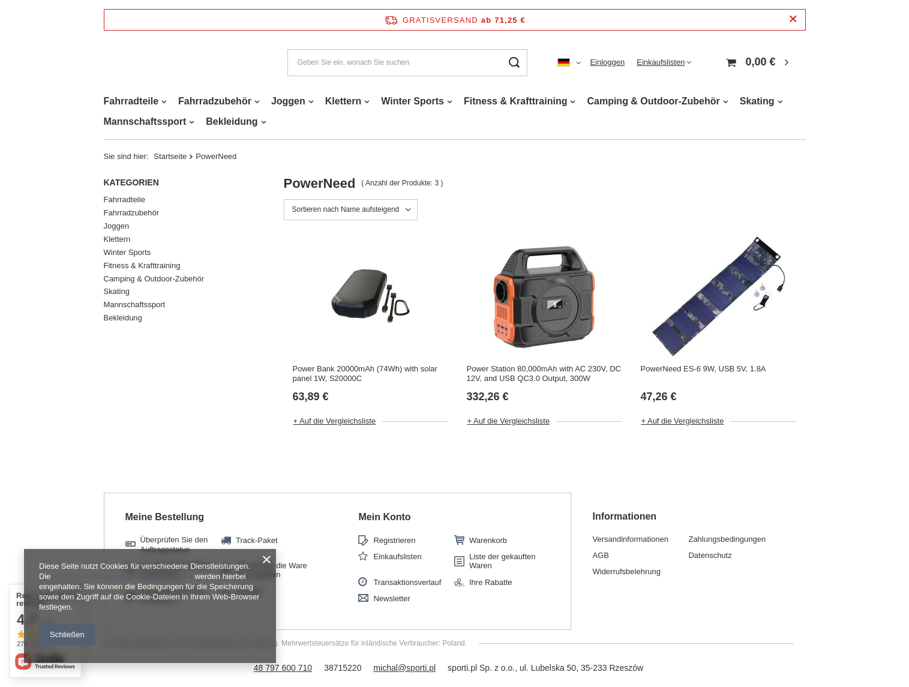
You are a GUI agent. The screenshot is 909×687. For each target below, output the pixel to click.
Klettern (343, 101)
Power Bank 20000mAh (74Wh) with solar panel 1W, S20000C (365, 373)
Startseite (170, 156)
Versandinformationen (630, 539)
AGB (600, 555)
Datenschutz (709, 555)
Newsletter (391, 598)
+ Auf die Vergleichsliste (334, 420)
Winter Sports (412, 101)
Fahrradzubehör (214, 101)
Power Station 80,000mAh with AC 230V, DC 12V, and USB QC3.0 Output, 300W (543, 373)
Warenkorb (488, 540)
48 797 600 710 (283, 668)
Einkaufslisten (661, 62)
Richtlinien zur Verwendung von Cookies (123, 576)
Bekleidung (231, 121)
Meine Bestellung (165, 517)
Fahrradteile (131, 101)
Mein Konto (384, 517)
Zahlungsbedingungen (727, 539)
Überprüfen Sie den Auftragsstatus (174, 544)
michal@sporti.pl (404, 668)
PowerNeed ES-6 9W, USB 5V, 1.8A (703, 368)
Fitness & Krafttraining (515, 101)
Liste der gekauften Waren (502, 561)
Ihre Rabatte (490, 582)
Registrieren (394, 540)
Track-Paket (257, 540)
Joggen (288, 101)
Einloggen (607, 62)
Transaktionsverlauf (407, 582)
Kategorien (131, 182)
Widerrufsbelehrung (626, 571)
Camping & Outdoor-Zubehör (653, 101)
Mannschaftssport (145, 121)
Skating (757, 101)
